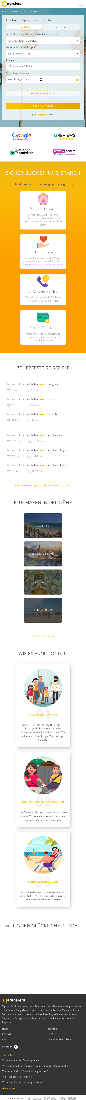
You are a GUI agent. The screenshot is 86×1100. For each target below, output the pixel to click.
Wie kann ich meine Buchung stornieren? (23, 1082)
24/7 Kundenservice (43, 291)
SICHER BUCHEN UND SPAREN (43, 173)
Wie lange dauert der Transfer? (17, 1076)
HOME (5, 12)
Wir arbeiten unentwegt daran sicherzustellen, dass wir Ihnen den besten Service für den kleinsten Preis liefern (43, 219)
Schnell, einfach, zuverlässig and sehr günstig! (43, 184)
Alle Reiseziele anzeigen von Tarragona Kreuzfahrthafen (43, 485)
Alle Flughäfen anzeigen (43, 636)
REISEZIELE (53, 1029)
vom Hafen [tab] (25, 27)
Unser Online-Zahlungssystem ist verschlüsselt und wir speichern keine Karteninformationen (43, 337)
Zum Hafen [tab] (61, 27)
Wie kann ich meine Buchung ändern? (21, 1060)
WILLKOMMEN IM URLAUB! (43, 714)
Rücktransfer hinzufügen (43, 93)
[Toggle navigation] (80, 5)
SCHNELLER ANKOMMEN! (43, 882)
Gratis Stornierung (43, 251)
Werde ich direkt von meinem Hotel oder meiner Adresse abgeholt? (36, 1066)
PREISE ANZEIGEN (43, 106)
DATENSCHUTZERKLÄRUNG (60, 1039)
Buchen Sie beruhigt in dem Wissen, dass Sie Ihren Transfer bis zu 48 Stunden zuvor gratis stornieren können (43, 261)
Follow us (9, 1046)
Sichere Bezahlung (43, 327)
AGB (4, 1039)
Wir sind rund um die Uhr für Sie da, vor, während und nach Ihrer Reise (43, 299)
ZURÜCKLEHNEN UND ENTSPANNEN (43, 802)
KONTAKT (6, 1034)
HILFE (50, 1034)
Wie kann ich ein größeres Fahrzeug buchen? (25, 1071)
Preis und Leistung (43, 208)
